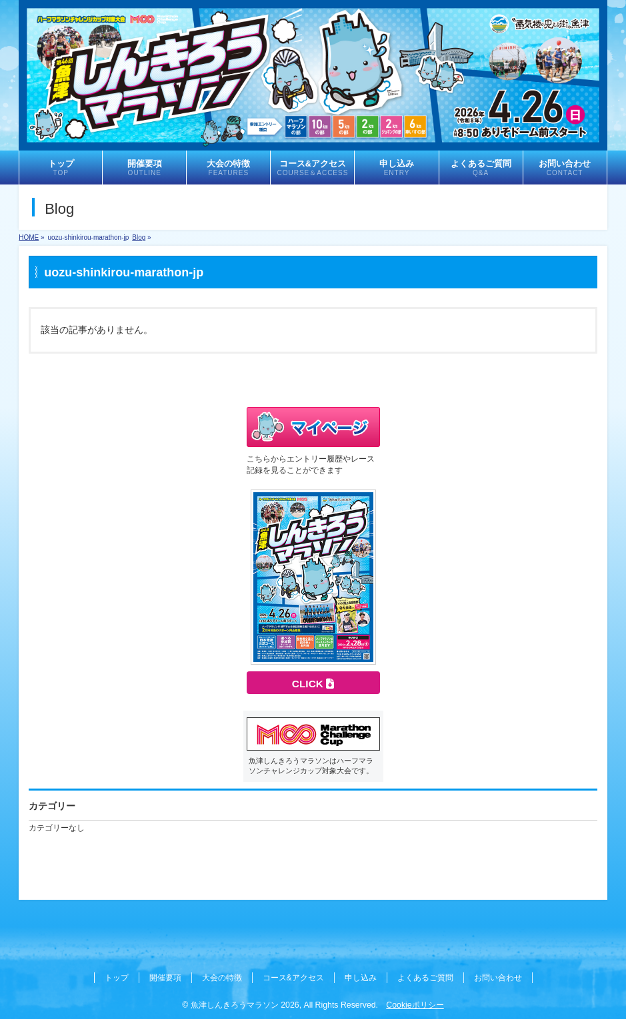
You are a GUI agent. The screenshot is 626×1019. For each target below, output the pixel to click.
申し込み (361, 977)
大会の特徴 (222, 977)
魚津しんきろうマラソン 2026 (245, 1005)
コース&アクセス (293, 977)
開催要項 (165, 977)
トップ (117, 977)
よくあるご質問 (425, 977)
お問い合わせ (498, 977)
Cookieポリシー (414, 1005)
